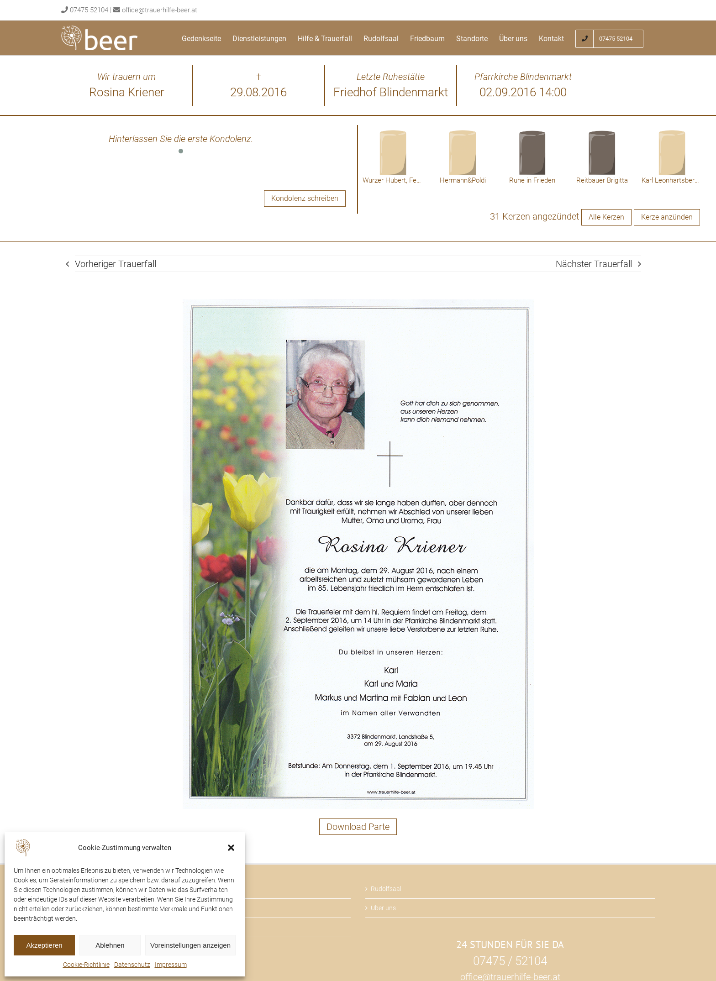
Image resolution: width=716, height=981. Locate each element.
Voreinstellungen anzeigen (190, 945)
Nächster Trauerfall (594, 263)
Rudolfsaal (386, 888)
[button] (231, 847)
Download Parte (358, 826)
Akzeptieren (44, 945)
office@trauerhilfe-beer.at (159, 10)
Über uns (383, 908)
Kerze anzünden (667, 217)
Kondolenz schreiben (304, 198)
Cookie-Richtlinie (86, 964)
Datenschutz (132, 964)
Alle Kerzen (606, 217)
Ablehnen (109, 945)
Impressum (171, 964)
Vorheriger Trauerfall (115, 263)
